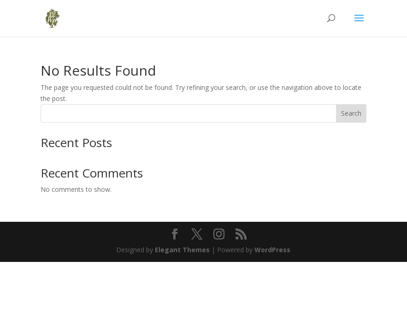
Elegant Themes (182, 249)
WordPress (272, 249)
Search (351, 113)
